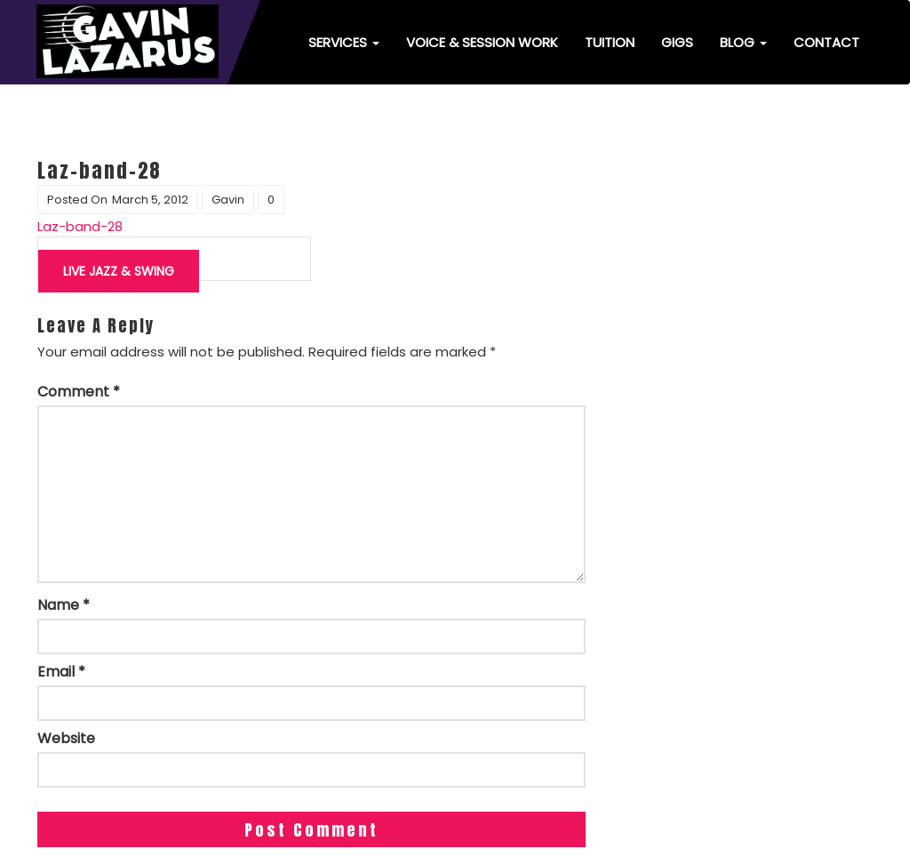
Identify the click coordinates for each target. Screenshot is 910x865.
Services (343, 42)
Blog (743, 42)
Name (63, 605)
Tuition (610, 42)
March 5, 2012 (150, 199)
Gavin (228, 199)
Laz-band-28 (80, 226)
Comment (78, 392)
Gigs (677, 42)
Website (66, 739)
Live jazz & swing (118, 271)
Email (61, 672)
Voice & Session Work (482, 42)
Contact (826, 42)
